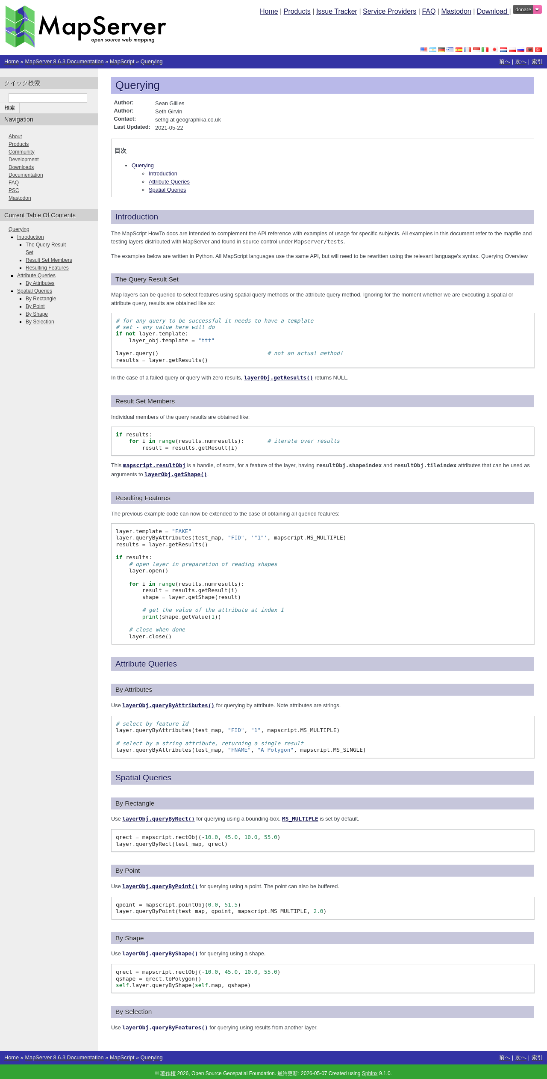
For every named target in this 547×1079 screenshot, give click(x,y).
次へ (520, 61)
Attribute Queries (169, 181)
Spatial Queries (167, 190)
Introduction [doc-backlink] (136, 216)
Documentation (26, 175)
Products (297, 11)
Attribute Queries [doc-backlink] (146, 662)
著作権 (168, 1070)
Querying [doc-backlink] (137, 85)
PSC (14, 190)
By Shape (37, 314)
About (15, 136)
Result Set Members (49, 260)
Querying (152, 61)
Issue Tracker (336, 11)
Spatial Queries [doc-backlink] (143, 775)
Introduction (163, 173)
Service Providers (389, 11)
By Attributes (40, 283)
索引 (537, 61)
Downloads (21, 167)
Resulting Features (47, 268)
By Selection (40, 322)
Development (24, 160)
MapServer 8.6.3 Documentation (64, 61)
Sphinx (370, 1070)
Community (22, 152)
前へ (504, 61)
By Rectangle (41, 299)
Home (269, 11)
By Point (35, 306)
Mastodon (456, 11)
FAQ (428, 11)
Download (493, 11)
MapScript (122, 61)
